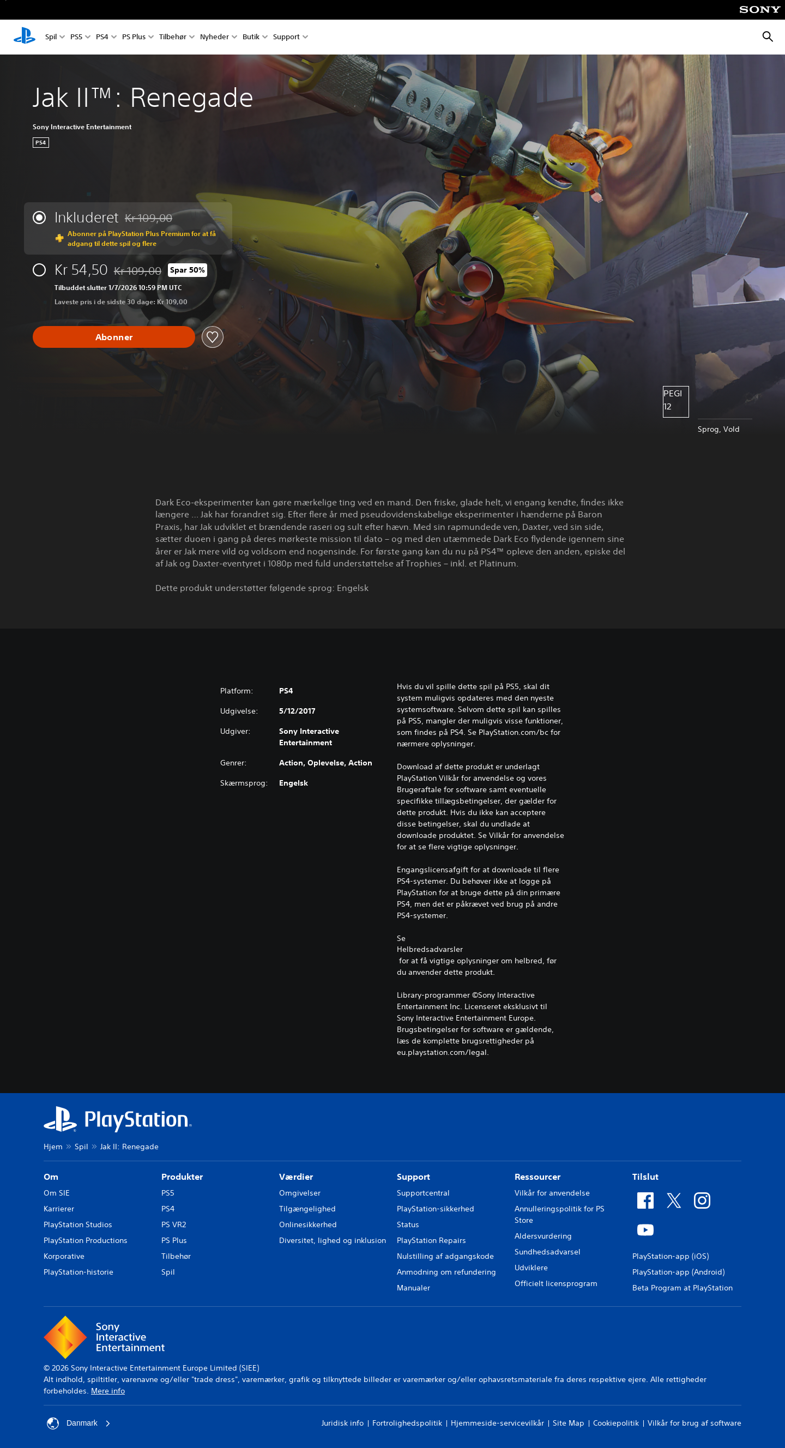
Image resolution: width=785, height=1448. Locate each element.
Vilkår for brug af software (694, 1423)
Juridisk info (343, 1423)
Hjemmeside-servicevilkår (497, 1423)
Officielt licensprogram (556, 1283)
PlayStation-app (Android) (678, 1272)
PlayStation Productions (86, 1240)
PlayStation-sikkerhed (435, 1209)
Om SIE (57, 1193)
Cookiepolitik (616, 1423)
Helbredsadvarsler (430, 949)
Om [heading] (51, 1176)
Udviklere (531, 1267)
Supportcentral (423, 1193)
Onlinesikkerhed (308, 1224)
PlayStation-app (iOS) (670, 1256)
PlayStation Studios (78, 1224)
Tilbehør (172, 37)
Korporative (64, 1256)
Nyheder (214, 37)
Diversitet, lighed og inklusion (332, 1240)
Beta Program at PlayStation (682, 1288)
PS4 (102, 37)
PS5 (76, 37)
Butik (251, 37)
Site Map (568, 1423)
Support (286, 37)
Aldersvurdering (543, 1236)
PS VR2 (173, 1224)
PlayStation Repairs (431, 1240)
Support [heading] (413, 1176)
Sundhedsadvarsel (548, 1252)
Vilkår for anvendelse (552, 1193)
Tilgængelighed (307, 1209)
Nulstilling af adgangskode (445, 1256)
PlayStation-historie (78, 1272)
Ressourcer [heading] (537, 1176)
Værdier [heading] (296, 1176)
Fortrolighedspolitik (407, 1423)
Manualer (413, 1288)
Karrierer (59, 1209)
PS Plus (134, 37)
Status (408, 1224)
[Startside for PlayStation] (24, 37)
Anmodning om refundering (446, 1272)
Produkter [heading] (182, 1176)
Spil (51, 37)
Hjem (53, 1146)
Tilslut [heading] (645, 1176)
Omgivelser (300, 1193)
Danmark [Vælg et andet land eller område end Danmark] (79, 1423)
